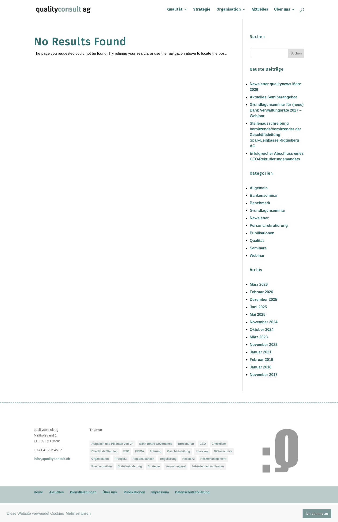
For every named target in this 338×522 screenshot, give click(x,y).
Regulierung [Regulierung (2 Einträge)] (168, 458)
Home (38, 492)
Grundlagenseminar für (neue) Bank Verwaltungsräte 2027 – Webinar (276, 110)
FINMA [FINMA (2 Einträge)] (139, 451)
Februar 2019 (261, 360)
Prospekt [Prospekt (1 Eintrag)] (121, 458)
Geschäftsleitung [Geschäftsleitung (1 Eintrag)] (178, 451)
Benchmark (260, 203)
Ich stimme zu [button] (317, 513)
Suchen (296, 53)
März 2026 (259, 284)
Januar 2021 (261, 352)
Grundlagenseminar (267, 211)
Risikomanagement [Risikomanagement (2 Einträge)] (213, 458)
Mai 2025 (257, 315)
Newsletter (259, 218)
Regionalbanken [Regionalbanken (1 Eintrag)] (143, 458)
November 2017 (263, 375)
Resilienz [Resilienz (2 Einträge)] (188, 458)
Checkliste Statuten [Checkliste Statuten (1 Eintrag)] (104, 451)
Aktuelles (260, 10)
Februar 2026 (261, 292)
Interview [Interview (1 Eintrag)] (202, 451)
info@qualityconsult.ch (52, 459)
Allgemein (259, 188)
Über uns (282, 10)
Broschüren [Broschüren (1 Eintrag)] (186, 443)
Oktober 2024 (261, 330)
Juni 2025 (258, 307)
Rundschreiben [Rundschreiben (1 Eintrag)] (101, 466)
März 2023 (259, 337)
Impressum (160, 492)
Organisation (228, 10)
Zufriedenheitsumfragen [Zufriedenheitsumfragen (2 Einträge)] (208, 466)
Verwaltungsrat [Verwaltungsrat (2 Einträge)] (175, 466)
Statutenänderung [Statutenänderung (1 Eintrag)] (130, 466)
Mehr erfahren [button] (78, 513)
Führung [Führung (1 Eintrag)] (155, 451)
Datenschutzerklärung (192, 492)
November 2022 (263, 345)
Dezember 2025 (263, 300)
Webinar (257, 256)
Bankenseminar (264, 195)
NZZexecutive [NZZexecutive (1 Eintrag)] (223, 451)
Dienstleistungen (83, 492)
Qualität (174, 10)
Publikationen (262, 233)
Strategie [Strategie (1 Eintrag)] (154, 466)
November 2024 (263, 322)
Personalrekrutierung (269, 226)
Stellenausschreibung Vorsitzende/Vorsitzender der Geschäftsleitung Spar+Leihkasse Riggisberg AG (275, 134)
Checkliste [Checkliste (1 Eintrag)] (219, 443)
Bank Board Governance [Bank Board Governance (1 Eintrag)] (155, 443)
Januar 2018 (261, 367)
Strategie (201, 10)
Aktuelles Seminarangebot (273, 97)
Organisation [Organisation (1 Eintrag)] (100, 458)
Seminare (258, 248)
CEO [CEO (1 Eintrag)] (203, 443)
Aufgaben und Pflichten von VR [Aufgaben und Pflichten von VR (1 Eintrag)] (112, 443)
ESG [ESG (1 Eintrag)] (126, 451)
